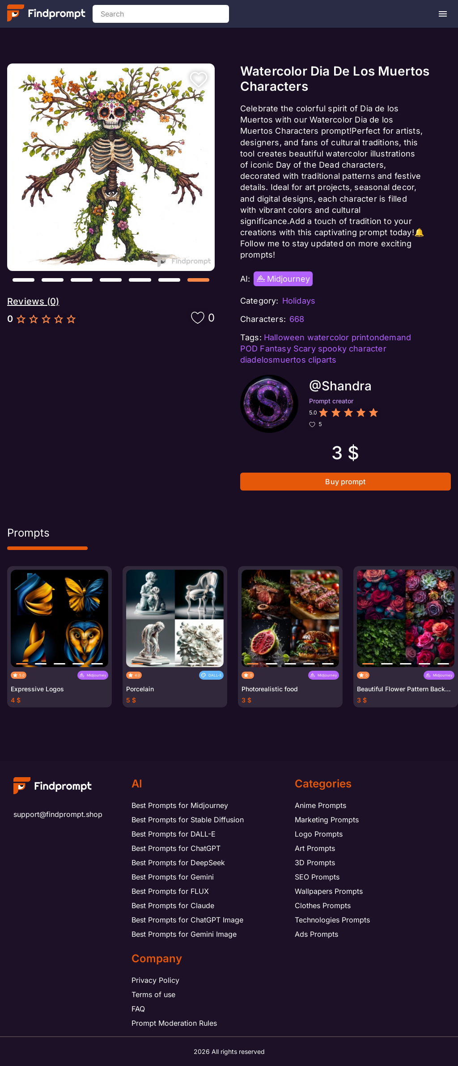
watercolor (328, 337)
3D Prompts (315, 862)
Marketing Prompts (327, 819)
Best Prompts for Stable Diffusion (187, 819)
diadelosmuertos (273, 359)
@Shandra (340, 385)
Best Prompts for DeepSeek (178, 862)
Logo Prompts (319, 833)
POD (249, 348)
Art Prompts (315, 848)
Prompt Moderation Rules (174, 1023)
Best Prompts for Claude (172, 905)
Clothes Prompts (323, 905)
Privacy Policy (155, 980)
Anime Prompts (320, 805)
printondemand (381, 337)
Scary (304, 348)
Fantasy (275, 348)
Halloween (284, 337)
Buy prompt (345, 481)
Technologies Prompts (332, 919)
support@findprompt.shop (57, 814)
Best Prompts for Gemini (172, 876)
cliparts (322, 359)
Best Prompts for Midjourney (179, 805)
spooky (332, 348)
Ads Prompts (316, 934)
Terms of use (153, 994)
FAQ (138, 1008)
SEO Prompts (317, 876)
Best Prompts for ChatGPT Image (187, 919)
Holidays (299, 300)
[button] (23, 280)
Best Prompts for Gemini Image (184, 934)
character (367, 348)
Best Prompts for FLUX (170, 891)
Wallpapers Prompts (329, 891)
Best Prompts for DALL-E (173, 833)
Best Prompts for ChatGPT (176, 848)
